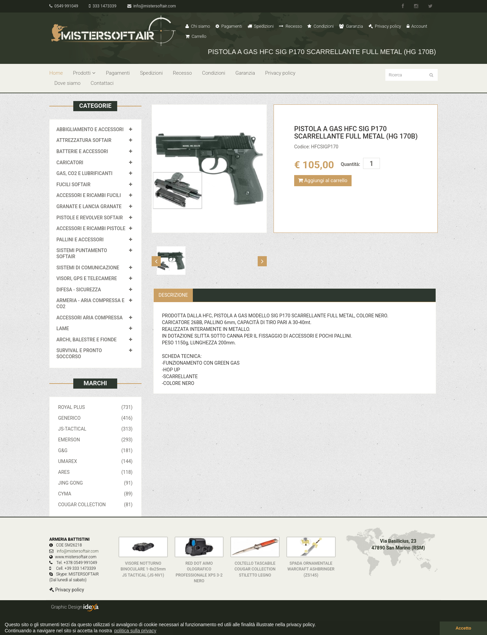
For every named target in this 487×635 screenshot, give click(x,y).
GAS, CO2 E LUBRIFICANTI (84, 173)
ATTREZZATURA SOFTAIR (83, 140)
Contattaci (102, 83)
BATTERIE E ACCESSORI (82, 151)
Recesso (290, 26)
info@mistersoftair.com (151, 6)
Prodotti (84, 73)
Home (56, 73)
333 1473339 (102, 6)
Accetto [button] (463, 628)
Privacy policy (384, 26)
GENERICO (95, 418)
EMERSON (95, 439)
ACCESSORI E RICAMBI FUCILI (88, 195)
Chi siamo (197, 26)
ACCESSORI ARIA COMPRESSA (89, 317)
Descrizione (173, 295)
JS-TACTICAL (95, 428)
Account (417, 26)
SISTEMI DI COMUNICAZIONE (87, 267)
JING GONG (95, 483)
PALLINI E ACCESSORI (80, 239)
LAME (62, 328)
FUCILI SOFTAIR (73, 184)
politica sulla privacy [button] (135, 630)
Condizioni (320, 26)
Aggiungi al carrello (323, 180)
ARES (95, 472)
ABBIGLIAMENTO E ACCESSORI (90, 129)
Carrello (195, 36)
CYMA (95, 493)
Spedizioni (261, 26)
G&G (95, 450)
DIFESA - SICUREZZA (78, 289)
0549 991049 (63, 6)
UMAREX (95, 461)
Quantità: (350, 164)
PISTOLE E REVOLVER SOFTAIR (89, 217)
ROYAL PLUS (95, 407)
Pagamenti (228, 26)
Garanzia (351, 26)
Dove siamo (67, 83)
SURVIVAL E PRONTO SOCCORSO (79, 353)
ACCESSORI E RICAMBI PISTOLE (90, 228)
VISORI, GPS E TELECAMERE (86, 278)
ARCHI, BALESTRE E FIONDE (86, 339)
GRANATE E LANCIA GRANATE (89, 206)
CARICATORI (69, 162)
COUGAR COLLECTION (95, 504)
